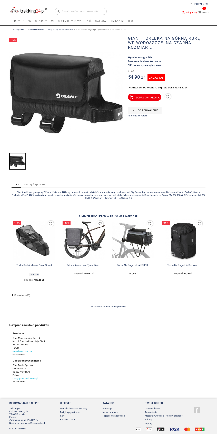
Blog (131, 21)
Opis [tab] (16, 184)
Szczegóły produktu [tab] (35, 184)
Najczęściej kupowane (114, 415)
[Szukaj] (81, 11)
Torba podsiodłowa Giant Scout (34, 265)
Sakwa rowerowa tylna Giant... (84, 265)
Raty (62, 415)
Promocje (107, 408)
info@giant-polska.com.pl (25, 378)
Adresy (148, 419)
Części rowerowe (96, 21)
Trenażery (117, 21)
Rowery (19, 21)
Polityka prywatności (70, 412)
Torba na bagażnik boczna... (183, 265)
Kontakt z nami (67, 419)
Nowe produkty (110, 412)
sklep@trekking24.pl (35, 423)
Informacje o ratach (137, 115)
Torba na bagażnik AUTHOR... (133, 265)
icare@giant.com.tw (22, 351)
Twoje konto (154, 403)
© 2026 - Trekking (17, 428)
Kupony (148, 423)
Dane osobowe (152, 408)
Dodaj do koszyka (145, 97)
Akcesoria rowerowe (41, 21)
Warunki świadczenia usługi (73, 408)
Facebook (197, 410)
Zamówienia (151, 412)
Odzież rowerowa (69, 21)
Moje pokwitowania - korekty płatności (164, 415)
